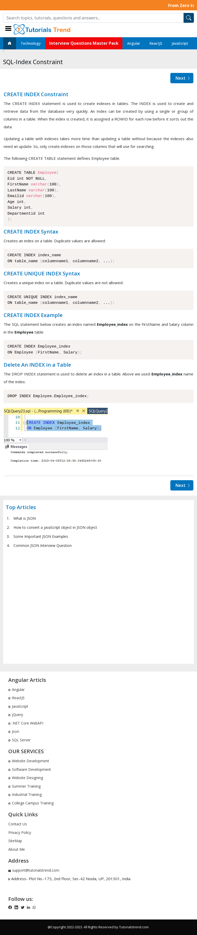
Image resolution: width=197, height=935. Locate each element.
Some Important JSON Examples (40, 536)
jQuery (15, 714)
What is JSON (24, 518)
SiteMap (15, 840)
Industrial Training (25, 794)
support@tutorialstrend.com (35, 870)
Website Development (28, 760)
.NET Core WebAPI (25, 723)
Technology (31, 43)
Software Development (29, 769)
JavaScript (180, 43)
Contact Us (17, 823)
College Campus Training (31, 803)
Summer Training (24, 786)
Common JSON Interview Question (42, 545)
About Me (16, 849)
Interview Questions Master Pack (84, 43)
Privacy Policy (19, 832)
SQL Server (19, 739)
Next (183, 78)
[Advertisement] (98, 605)
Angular (133, 43)
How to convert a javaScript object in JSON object (55, 527)
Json (13, 731)
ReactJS (155, 43)
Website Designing (25, 777)
